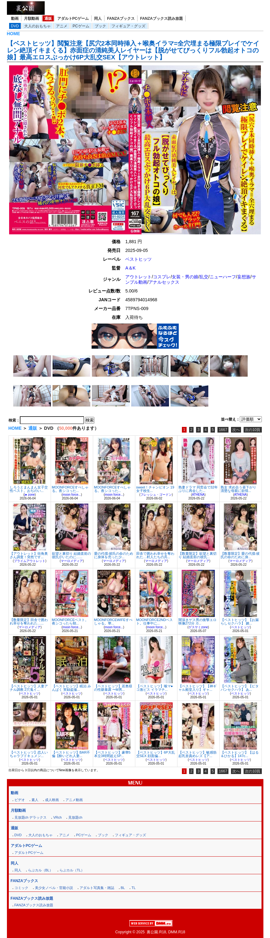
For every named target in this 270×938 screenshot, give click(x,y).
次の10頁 (252, 430)
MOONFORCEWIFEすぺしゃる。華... (113, 621)
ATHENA (198, 494)
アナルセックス (164, 282)
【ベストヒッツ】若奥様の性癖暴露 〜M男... (113, 687)
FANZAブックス (121, 18)
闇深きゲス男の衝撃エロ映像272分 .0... (197, 621)
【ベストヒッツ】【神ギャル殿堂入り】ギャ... (197, 687)
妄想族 (243, 276)
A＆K (130, 267)
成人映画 (52, 800)
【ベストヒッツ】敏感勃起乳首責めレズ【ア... (197, 754)
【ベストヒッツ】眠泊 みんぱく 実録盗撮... (71, 687)
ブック (100, 26)
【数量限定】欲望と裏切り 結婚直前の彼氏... (197, 555)
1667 (223, 430)
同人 (98, 18)
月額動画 (31, 18)
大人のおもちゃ (37, 26)
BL (123, 888)
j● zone (30, 494)
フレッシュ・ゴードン (156, 494)
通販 (48, 18)
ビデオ (19, 800)
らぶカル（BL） (40, 870)
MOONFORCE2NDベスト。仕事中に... (154, 621)
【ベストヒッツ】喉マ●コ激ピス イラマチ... (154, 687)
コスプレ (162, 276)
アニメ (61, 26)
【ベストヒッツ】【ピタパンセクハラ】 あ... (240, 687)
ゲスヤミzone (198, 627)
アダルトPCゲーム (73, 18)
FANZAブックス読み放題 (161, 18)
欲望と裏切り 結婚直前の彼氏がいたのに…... (71, 555)
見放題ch (75, 817)
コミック (21, 888)
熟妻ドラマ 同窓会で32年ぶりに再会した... (198, 489)
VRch (57, 817)
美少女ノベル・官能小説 (54, 888)
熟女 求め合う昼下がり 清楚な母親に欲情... (238, 489)
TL (134, 888)
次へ (236, 430)
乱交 (204, 276)
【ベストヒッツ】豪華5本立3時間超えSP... (112, 754)
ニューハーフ (223, 276)
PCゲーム (81, 26)
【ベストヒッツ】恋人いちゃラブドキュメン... (29, 754)
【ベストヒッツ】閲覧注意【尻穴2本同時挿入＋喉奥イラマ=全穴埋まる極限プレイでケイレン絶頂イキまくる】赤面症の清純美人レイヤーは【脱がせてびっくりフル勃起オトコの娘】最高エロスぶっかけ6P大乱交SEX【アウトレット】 (133, 50)
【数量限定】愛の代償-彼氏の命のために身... (240, 555)
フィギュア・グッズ (128, 26)
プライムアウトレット (29, 561)
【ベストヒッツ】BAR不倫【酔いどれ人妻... (71, 754)
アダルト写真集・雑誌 (97, 888)
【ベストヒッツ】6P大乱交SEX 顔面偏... (155, 754)
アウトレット (138, 276)
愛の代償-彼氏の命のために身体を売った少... (113, 555)
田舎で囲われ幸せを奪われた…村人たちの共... (155, 555)
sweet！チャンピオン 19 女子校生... (155, 489)
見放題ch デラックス (30, 817)
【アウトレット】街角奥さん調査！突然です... (29, 555)
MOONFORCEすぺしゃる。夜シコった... (70, 489)
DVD (15, 26)
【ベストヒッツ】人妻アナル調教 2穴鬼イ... (29, 687)
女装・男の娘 (185, 276)
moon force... (72, 494)
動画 (15, 18)
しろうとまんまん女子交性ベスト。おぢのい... (29, 489)
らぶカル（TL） (71, 870)
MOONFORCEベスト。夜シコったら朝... (70, 621)
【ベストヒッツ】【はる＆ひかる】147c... (240, 754)
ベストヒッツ (138, 259)
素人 (34, 800)
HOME (13, 33)
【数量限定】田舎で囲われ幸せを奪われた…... (29, 621)
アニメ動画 (74, 800)
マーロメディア (72, 561)
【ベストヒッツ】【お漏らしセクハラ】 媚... (240, 621)
